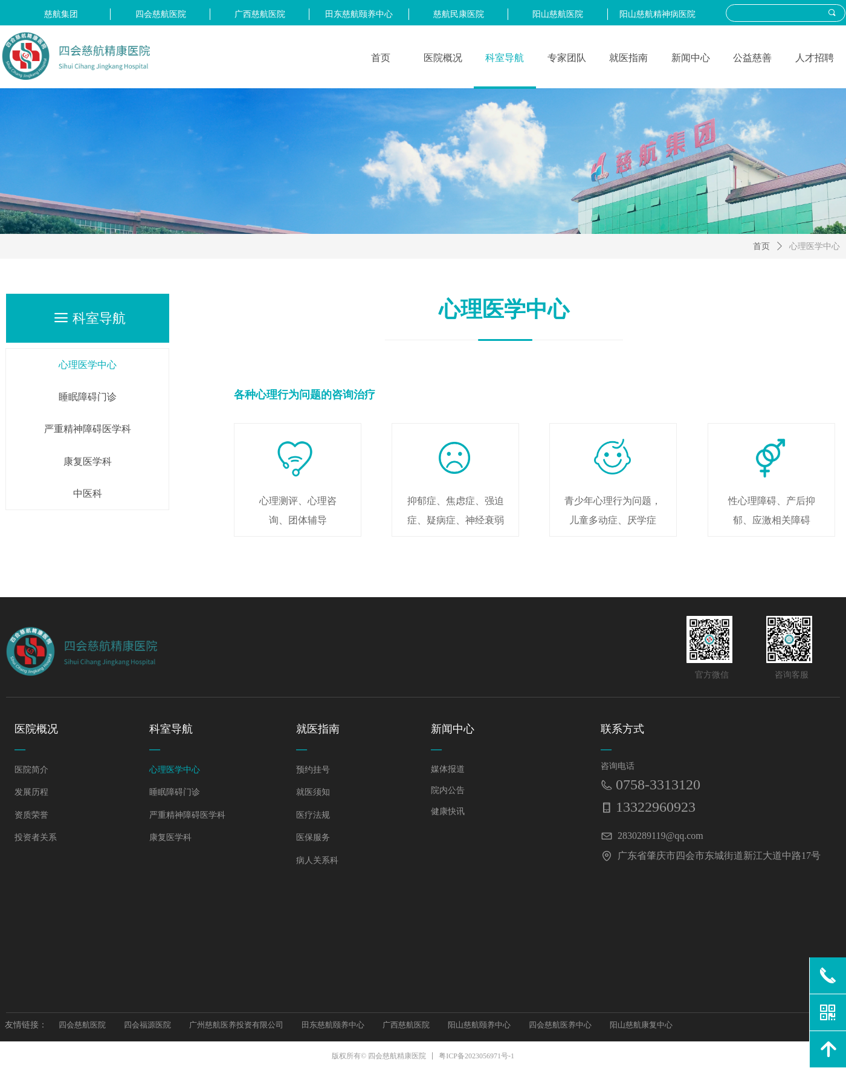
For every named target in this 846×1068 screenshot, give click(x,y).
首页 (761, 246)
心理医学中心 (814, 246)
